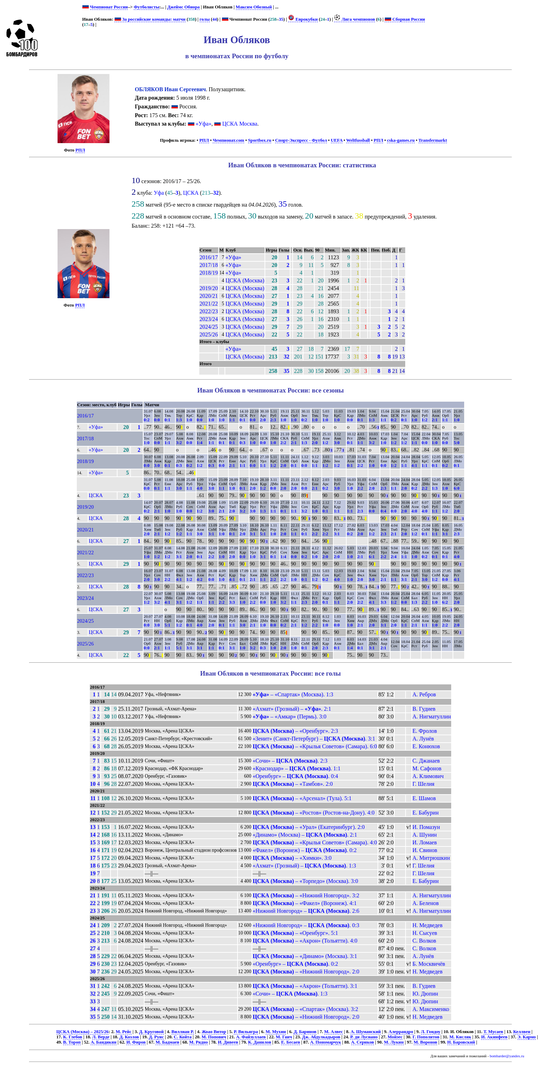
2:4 (393, 556)
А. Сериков (362, 1042)
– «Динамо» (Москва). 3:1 (305, 956)
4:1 (414, 465)
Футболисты (146, 7)
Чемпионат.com (228, 140)
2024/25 (209, 327)
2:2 (283, 442)
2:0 (263, 419)
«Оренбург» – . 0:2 (295, 964)
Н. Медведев (428, 925)
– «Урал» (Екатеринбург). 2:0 (309, 827)
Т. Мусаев (493, 1031)
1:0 (189, 419)
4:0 (199, 488)
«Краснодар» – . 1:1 (296, 768)
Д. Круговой (151, 1031)
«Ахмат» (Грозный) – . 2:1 (292, 709)
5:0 (456, 442)
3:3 (232, 602)
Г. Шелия (424, 784)
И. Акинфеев (494, 1036)
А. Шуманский (365, 1031)
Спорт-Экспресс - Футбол (301, 140)
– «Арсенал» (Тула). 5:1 (302, 798)
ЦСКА (191, 193)
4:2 (199, 579)
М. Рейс (124, 1031)
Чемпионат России (109, 7)
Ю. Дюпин (425, 994)
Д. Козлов (129, 1036)
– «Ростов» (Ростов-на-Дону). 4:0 (313, 813)
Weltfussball (358, 140)
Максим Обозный (254, 7)
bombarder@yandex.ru (507, 1056)
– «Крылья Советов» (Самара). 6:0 (315, 746)
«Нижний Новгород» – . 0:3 (306, 925)
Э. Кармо (526, 1036)
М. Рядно (198, 1042)
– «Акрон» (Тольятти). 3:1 (305, 986)
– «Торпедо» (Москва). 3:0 (305, 881)
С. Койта (183, 1036)
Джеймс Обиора (183, 7)
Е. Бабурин (426, 813)
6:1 (371, 556)
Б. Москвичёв (429, 964)
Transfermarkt (433, 140)
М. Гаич (284, 1036)
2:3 (273, 419)
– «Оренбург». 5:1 (295, 933)
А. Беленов (426, 903)
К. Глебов (72, 1036)
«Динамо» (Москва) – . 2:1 (305, 835)
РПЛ (80, 150)
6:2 (445, 602)
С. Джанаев (426, 761)
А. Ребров (424, 694)
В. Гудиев (424, 709)
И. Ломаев (425, 842)
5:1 (263, 533)
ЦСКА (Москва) (245, 280)
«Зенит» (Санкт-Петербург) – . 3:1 (314, 739)
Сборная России (405, 19)
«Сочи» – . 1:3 (290, 994)
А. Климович (428, 776)
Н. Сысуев (425, 933)
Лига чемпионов (354, 19)
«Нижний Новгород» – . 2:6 (306, 911)
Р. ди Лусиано (364, 1036)
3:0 (337, 442)
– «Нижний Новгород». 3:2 (306, 895)
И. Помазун (426, 827)
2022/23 (209, 311)
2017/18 (209, 265)
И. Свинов (425, 850)
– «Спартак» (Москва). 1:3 (293, 694)
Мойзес (395, 1036)
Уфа (159, 193)
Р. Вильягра (246, 1031)
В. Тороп (72, 1042)
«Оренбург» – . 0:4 (295, 776)
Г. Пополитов (426, 1036)
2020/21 (209, 296)
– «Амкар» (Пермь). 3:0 (289, 716)
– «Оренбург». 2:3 (295, 731)
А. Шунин (425, 835)
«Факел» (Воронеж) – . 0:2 (304, 850)
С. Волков (424, 941)
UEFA (336, 140)
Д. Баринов (305, 1031)
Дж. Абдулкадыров (321, 1036)
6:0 (456, 488)
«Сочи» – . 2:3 (290, 761)
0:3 (242, 442)
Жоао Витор (214, 1031)
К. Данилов (259, 1042)
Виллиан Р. (183, 1031)
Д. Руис (156, 1036)
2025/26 (209, 334)
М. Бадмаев (167, 1042)
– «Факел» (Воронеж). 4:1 (304, 903)
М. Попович (214, 1036)
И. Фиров (136, 1042)
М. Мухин (276, 1031)
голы (205, 19)
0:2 (146, 419)
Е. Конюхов (426, 746)
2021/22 (209, 304)
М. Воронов (425, 1042)
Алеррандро (400, 1031)
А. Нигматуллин (432, 716)
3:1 (211, 533)
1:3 (179, 419)
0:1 (167, 419)
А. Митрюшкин (431, 858)
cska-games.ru (401, 140)
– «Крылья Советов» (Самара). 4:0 (315, 842)
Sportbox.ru (259, 140)
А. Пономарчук (325, 1042)
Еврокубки (303, 19)
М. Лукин (393, 1042)
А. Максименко (431, 1009)
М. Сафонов (427, 768)
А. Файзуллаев (251, 1036)
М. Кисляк (460, 1036)
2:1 (435, 419)
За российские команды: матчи (150, 19)
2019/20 (209, 288)
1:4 (199, 442)
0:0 (157, 419)
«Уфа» (204, 124)
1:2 (424, 419)
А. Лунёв (423, 739)
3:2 (179, 442)
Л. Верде (100, 1036)
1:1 (232, 419)
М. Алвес (333, 1031)
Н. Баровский (461, 1042)
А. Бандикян (103, 1042)
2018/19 (209, 273)
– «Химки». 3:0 (292, 858)
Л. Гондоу (431, 1031)
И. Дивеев (228, 1042)
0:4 (383, 511)
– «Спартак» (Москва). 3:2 (305, 1009)
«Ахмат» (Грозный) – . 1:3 (304, 866)
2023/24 (209, 319)
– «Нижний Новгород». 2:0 (306, 971)
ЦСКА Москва (239, 124)
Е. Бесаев (290, 1042)
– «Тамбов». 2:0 (293, 784)
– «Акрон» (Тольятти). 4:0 (305, 941)
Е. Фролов (425, 731)
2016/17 (209, 257)
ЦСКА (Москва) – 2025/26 (82, 1031)
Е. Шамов (424, 798)
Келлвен (521, 1031)
